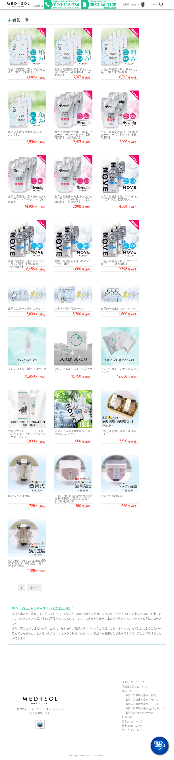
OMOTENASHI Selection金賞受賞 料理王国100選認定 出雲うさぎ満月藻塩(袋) (73, 498)
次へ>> (34, 587)
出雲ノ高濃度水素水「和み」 (141, 695)
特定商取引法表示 (132, 725)
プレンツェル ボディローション (27, 370)
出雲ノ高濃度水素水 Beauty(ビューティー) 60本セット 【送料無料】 (27, 199)
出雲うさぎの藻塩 (111, 496)
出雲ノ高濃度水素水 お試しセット (144, 708)
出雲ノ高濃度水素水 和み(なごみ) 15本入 (26, 133)
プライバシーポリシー (134, 730)
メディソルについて (133, 682)
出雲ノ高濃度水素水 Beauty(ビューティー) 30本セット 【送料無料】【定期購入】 (73, 199)
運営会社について (132, 721)
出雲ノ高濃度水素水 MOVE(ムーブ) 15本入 (72, 263)
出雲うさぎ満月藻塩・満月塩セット (120, 432)
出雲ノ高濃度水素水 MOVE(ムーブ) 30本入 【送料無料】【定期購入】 (26, 264)
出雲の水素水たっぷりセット (118, 308)
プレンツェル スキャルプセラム (73, 370)
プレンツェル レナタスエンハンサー (120, 370)
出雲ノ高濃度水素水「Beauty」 (143, 704)
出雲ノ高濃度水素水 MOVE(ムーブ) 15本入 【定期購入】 (119, 198)
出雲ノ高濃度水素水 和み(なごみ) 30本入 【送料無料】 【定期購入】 (73, 72)
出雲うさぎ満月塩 (19, 496)
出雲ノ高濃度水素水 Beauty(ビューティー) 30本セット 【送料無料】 (119, 134)
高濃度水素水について (134, 686)
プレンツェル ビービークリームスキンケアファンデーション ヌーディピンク (28, 433)
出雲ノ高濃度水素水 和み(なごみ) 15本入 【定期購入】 (26, 71)
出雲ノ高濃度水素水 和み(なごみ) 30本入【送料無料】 (119, 71)
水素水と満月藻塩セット (69, 308)
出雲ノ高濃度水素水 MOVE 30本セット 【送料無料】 (119, 263)
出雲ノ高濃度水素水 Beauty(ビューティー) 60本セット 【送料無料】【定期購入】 (73, 134)
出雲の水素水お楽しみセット (26, 308)
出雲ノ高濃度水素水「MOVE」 (143, 699)
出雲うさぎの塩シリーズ (139, 712)
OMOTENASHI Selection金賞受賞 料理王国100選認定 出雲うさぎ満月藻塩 (27, 563)
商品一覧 (127, 691)
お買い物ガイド (131, 717)
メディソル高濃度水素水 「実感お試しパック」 (72, 432)
